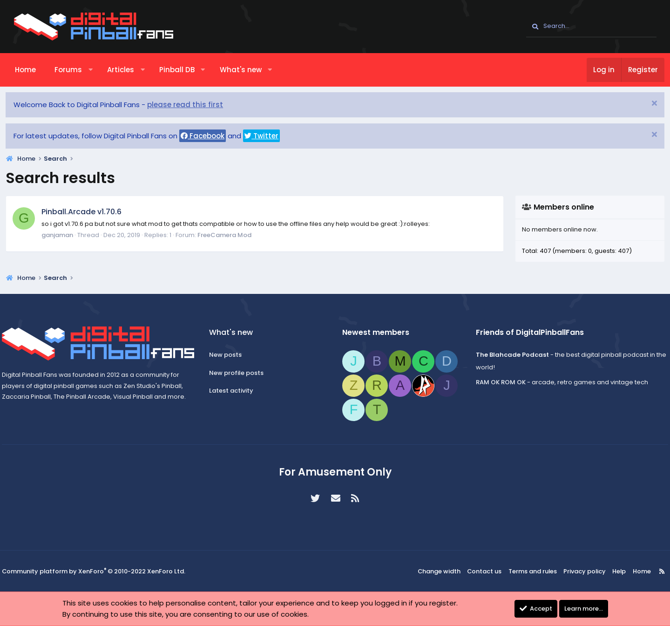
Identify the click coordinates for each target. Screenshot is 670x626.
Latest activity (237, 390)
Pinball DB (185, 70)
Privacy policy (574, 571)
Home (33, 70)
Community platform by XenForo (102, 572)
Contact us (479, 571)
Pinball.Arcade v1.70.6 (90, 211)
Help (606, 571)
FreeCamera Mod (233, 235)
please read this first (193, 104)
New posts (231, 354)
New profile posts (242, 372)
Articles (128, 70)
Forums (76, 70)
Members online (556, 207)
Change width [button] (435, 571)
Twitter (270, 136)
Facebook (211, 136)
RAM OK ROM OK (495, 382)
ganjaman (65, 235)
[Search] (591, 26)
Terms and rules (525, 571)
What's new (249, 70)
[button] (98, 70)
